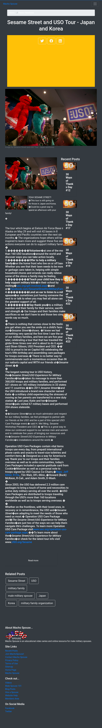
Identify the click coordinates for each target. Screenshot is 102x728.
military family (16, 588)
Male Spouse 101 (13, 686)
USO (34, 580)
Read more (33, 560)
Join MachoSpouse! (14, 654)
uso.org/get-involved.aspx (31, 285)
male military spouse (20, 595)
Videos (8, 682)
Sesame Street (16, 580)
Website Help (11, 695)
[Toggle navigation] (95, 4)
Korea (11, 603)
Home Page (10, 670)
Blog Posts (10, 689)
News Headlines (26, 12)
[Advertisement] (51, 64)
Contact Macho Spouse (16, 657)
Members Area (12, 698)
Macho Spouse (10, 4)
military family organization (37, 603)
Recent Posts (11, 650)
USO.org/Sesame (22, 542)
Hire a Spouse (11, 692)
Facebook (9, 708)
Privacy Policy (11, 660)
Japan (42, 595)
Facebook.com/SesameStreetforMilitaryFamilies (39, 289)
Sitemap (9, 666)
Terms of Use (11, 663)
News (12, 12)
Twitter (8, 711)
